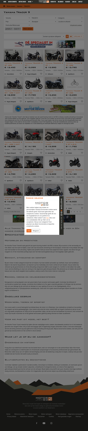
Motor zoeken (22, 2)
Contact (80, 2)
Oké (29, 231)
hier (47, 218)
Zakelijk (74, 2)
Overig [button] (30, 2)
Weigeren (36, 231)
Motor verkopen (12, 2)
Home (4, 2)
